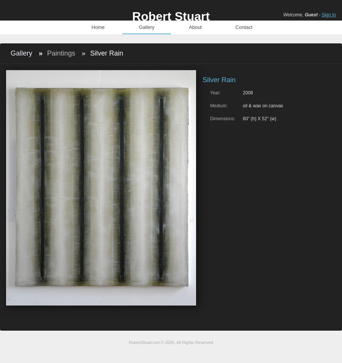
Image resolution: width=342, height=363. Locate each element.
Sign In (329, 15)
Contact (244, 27)
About (195, 27)
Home (98, 27)
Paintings (61, 53)
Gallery (146, 27)
